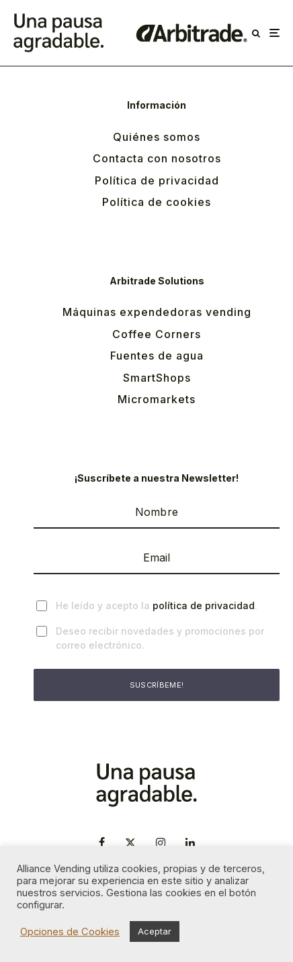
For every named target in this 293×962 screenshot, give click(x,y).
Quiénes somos (156, 137)
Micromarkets (157, 399)
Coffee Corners (156, 334)
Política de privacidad (157, 180)
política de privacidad (204, 605)
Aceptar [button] (154, 931)
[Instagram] (160, 842)
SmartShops (157, 377)
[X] (130, 842)
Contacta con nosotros (157, 158)
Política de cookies (156, 202)
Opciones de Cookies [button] (70, 932)
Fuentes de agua (157, 355)
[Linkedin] (190, 842)
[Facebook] (102, 842)
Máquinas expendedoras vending (156, 312)
